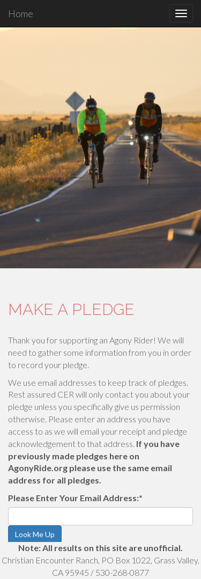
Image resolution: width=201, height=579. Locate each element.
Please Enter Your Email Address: (75, 498)
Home (20, 13)
